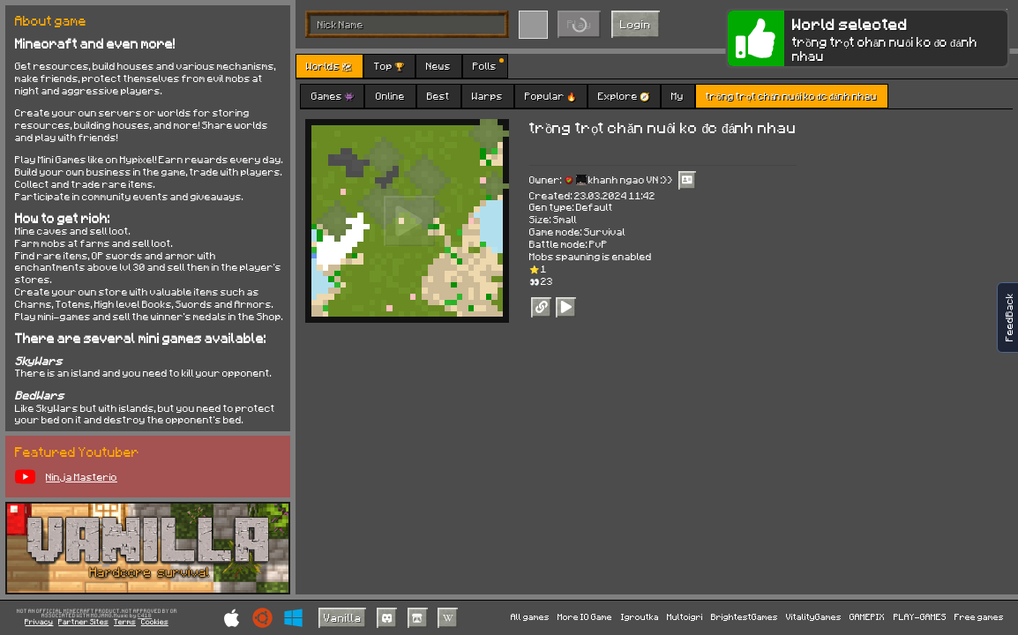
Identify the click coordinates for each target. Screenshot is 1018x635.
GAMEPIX (867, 616)
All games (530, 616)
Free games (979, 616)
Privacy (39, 622)
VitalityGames (814, 616)
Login (635, 24)
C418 (145, 616)
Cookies (154, 622)
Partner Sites (83, 622)
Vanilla (343, 617)
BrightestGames (744, 616)
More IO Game (585, 616)
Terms (125, 622)
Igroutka (640, 616)
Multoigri (685, 616)
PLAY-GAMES (920, 616)
